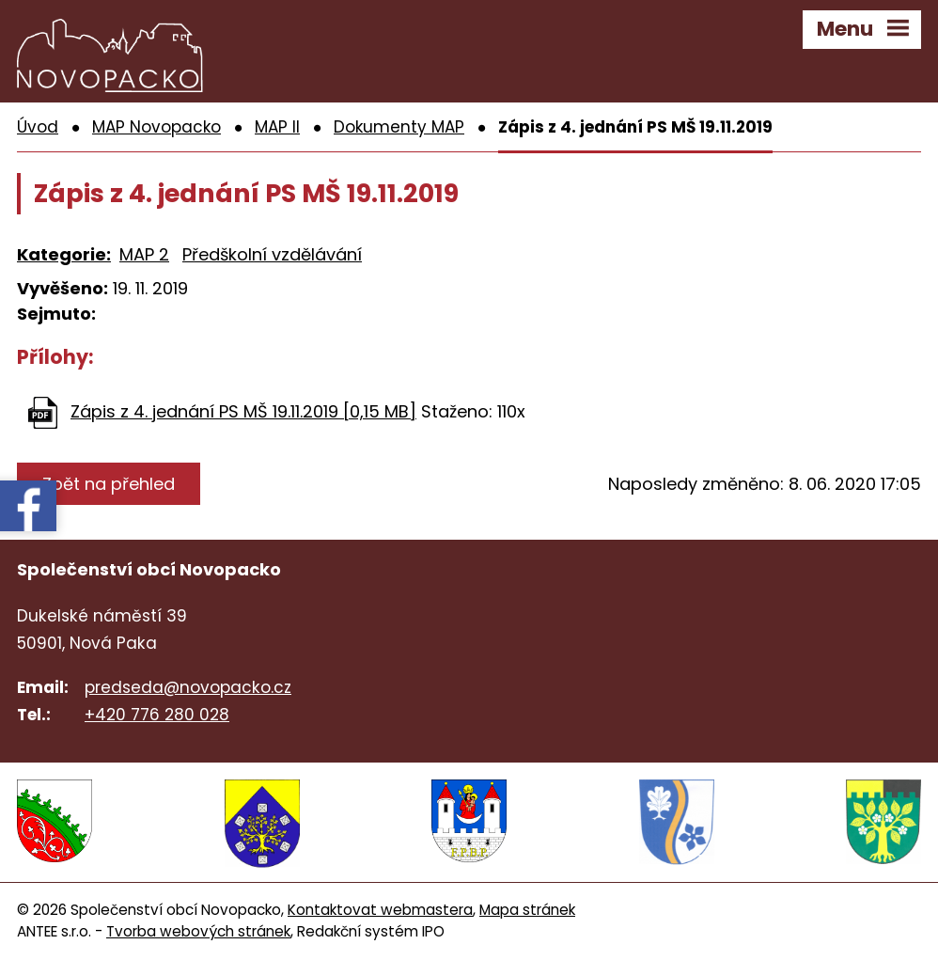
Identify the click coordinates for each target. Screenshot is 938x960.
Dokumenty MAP (399, 127)
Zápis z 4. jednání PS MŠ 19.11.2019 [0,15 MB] (243, 411)
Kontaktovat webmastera (380, 910)
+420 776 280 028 (157, 714)
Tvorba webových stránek (198, 931)
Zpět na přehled (108, 484)
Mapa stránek (527, 910)
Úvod (37, 127)
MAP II (277, 127)
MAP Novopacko (156, 127)
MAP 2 (144, 254)
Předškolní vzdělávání (272, 254)
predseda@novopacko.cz (188, 687)
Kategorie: (64, 254)
